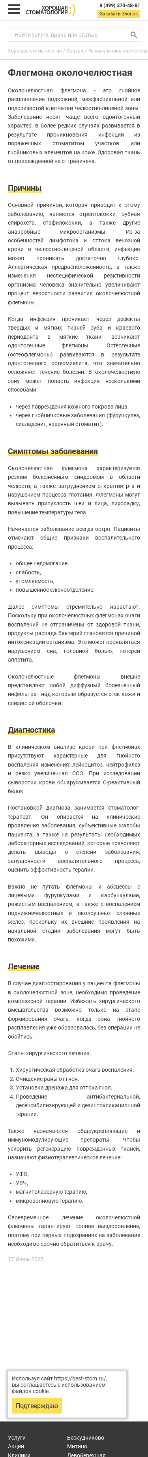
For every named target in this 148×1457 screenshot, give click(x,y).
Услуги (17, 1437)
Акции (16, 1446)
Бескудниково (85, 1437)
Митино (77, 1446)
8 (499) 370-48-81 (119, 5)
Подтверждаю (37, 1406)
